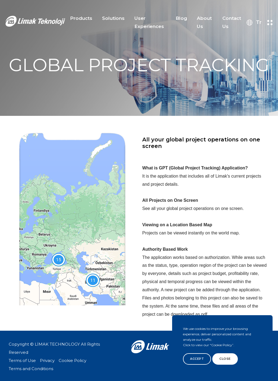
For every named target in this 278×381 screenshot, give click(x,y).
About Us (204, 22)
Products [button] (81, 18)
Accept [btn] (197, 359)
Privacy (47, 360)
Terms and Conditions (31, 368)
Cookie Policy (72, 360)
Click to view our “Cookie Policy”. (208, 345)
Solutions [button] (113, 18)
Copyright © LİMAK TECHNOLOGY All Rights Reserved (54, 348)
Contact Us (231, 22)
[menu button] (270, 22)
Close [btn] (225, 359)
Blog (181, 18)
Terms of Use (22, 360)
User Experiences (149, 22)
